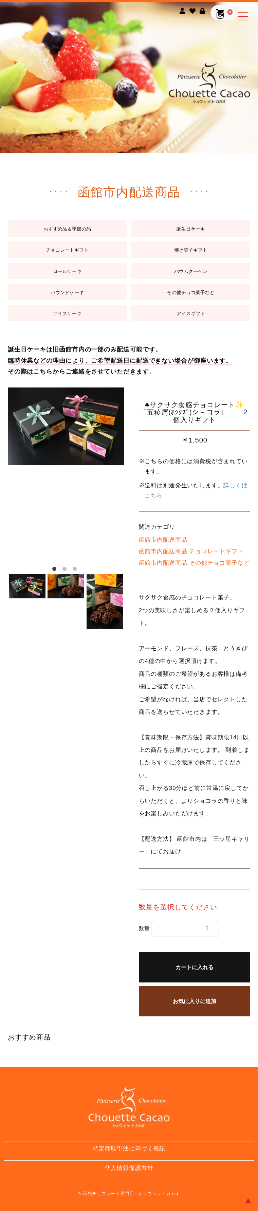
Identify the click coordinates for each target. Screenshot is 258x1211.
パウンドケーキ (67, 292)
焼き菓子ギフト (190, 250)
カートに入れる (195, 967)
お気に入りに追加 (194, 1001)
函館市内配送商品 (163, 540)
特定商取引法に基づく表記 (129, 1148)
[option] (66, 426)
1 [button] (55, 570)
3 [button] (76, 570)
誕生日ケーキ (191, 229)
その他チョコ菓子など (191, 292)
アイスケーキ (67, 313)
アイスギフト (191, 313)
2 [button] (65, 570)
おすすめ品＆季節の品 (67, 229)
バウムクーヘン (190, 271)
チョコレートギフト (67, 250)
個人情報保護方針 (129, 1168)
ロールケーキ (67, 271)
